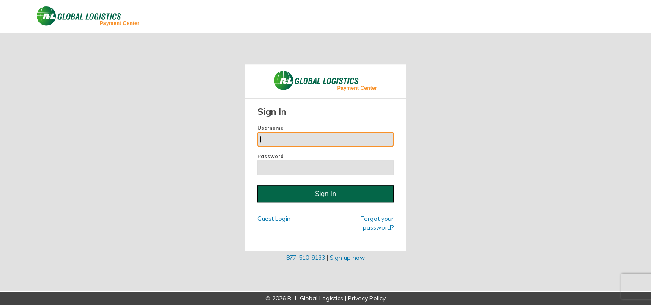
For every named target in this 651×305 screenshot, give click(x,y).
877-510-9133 (305, 258)
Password (325, 164)
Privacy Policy (367, 298)
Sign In (325, 193)
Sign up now (347, 258)
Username (325, 136)
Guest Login (273, 219)
